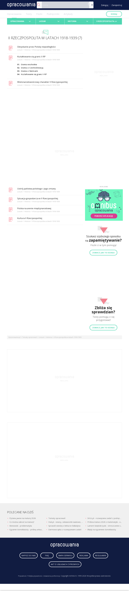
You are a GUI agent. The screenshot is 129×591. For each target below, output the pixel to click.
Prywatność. (20, 578)
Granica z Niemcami (29, 72)
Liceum (41, 338)
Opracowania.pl (14, 338)
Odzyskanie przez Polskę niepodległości (38, 47)
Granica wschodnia (29, 65)
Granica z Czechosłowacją (32, 69)
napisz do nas (25, 557)
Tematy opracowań (29, 338)
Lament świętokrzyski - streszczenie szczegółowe (104, 527)
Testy (29, 13)
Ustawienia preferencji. (52, 578)
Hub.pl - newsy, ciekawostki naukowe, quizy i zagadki (65, 523)
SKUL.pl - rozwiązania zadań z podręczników (104, 519)
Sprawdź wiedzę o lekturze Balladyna (64, 527)
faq (44, 557)
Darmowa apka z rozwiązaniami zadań (64, 530)
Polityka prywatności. (34, 578)
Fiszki (39, 13)
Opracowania (14, 13)
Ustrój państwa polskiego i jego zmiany (38, 189)
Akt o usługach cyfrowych (65, 566)
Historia (49, 338)
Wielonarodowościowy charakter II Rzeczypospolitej (45, 83)
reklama (84, 557)
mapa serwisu (62, 557)
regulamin (104, 557)
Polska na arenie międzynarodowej (36, 209)
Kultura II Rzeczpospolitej (31, 219)
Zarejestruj (116, 5)
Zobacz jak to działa (103, 254)
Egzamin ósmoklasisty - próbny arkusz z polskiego (26, 530)
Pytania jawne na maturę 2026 (22, 519)
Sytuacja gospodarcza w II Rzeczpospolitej (40, 199)
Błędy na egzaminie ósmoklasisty (101, 530)
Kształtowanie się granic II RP (33, 57)
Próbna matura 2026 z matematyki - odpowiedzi (104, 523)
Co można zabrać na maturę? (21, 523)
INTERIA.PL (75, 578)
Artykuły (68, 13)
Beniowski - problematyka (20, 527)
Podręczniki (53, 13)
